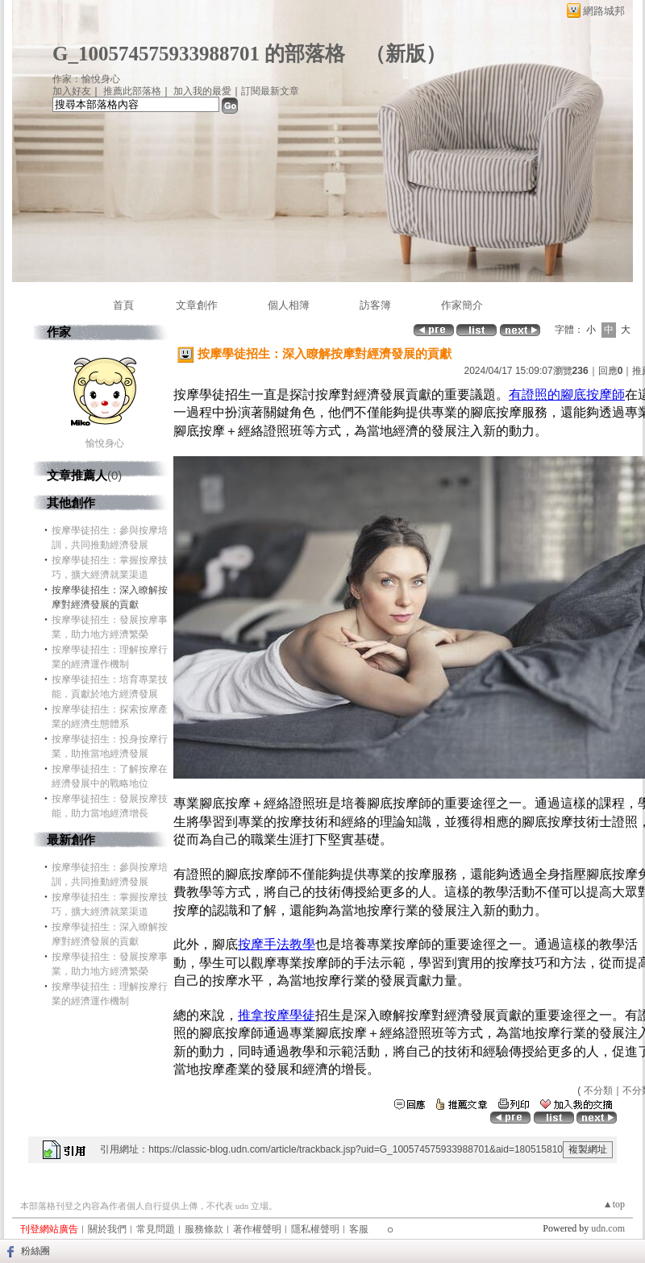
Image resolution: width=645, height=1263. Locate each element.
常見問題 (155, 1229)
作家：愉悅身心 (86, 79)
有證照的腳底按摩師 (567, 394)
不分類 (598, 1090)
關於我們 (107, 1229)
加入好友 (71, 91)
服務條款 (204, 1229)
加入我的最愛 (202, 91)
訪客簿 (375, 305)
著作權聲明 (257, 1229)
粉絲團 (35, 1251)
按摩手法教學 (276, 944)
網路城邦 (604, 11)
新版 (405, 53)
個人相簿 (289, 305)
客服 (358, 1229)
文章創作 (197, 305)
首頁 (123, 305)
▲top (614, 1204)
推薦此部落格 (132, 91)
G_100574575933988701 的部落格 (198, 53)
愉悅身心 (104, 443)
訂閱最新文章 (270, 91)
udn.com (608, 1228)
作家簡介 (462, 305)
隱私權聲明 (315, 1229)
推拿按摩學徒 (276, 1015)
